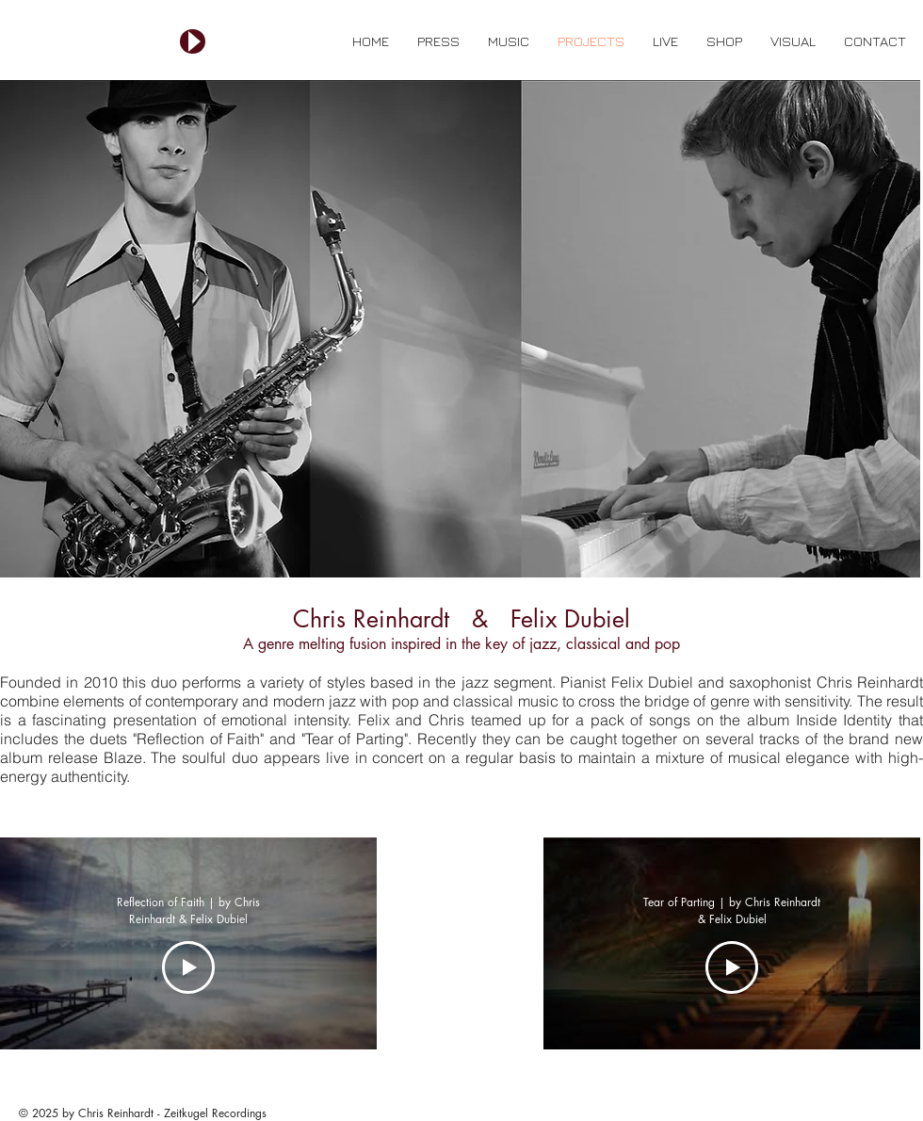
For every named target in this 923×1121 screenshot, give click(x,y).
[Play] (192, 41)
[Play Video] (188, 967)
